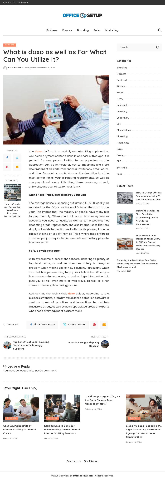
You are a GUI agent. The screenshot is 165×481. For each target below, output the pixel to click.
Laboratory (123, 117)
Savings (121, 155)
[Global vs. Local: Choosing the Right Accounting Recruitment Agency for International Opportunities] (144, 409)
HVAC (120, 98)
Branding (122, 67)
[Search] (160, 30)
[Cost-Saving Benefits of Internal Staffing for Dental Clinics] (21, 409)
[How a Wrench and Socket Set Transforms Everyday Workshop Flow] (12, 192)
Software (122, 167)
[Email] (17, 167)
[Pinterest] (7, 167)
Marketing (122, 136)
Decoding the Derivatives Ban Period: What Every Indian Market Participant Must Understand (138, 267)
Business (9, 45)
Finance (121, 86)
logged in (25, 371)
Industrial (122, 105)
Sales (120, 149)
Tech (119, 174)
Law (119, 123)
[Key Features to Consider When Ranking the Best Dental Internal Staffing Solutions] (62, 409)
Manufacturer (124, 130)
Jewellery (122, 111)
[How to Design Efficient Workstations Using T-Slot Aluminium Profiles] (125, 200)
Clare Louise (14, 68)
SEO (119, 161)
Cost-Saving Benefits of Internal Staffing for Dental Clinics (20, 430)
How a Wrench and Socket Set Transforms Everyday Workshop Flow (12, 210)
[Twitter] (17, 158)
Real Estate (123, 142)
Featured (122, 80)
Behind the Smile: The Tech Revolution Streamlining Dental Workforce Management (148, 221)
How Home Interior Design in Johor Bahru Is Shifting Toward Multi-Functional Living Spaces (149, 245)
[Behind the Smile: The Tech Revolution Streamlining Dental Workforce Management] (125, 223)
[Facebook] (7, 158)
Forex (120, 92)
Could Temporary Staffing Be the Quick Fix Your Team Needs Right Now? (102, 401)
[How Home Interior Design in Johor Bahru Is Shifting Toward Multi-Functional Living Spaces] (125, 247)
